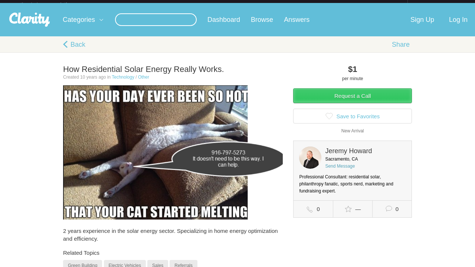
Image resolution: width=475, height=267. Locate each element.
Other (143, 83)
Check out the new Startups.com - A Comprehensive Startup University (327, 4)
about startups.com (434, 4)
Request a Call (352, 102)
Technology (123, 83)
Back (78, 50)
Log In (458, 25)
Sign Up (422, 25)
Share (401, 50)
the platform (51, 4)
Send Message (340, 172)
